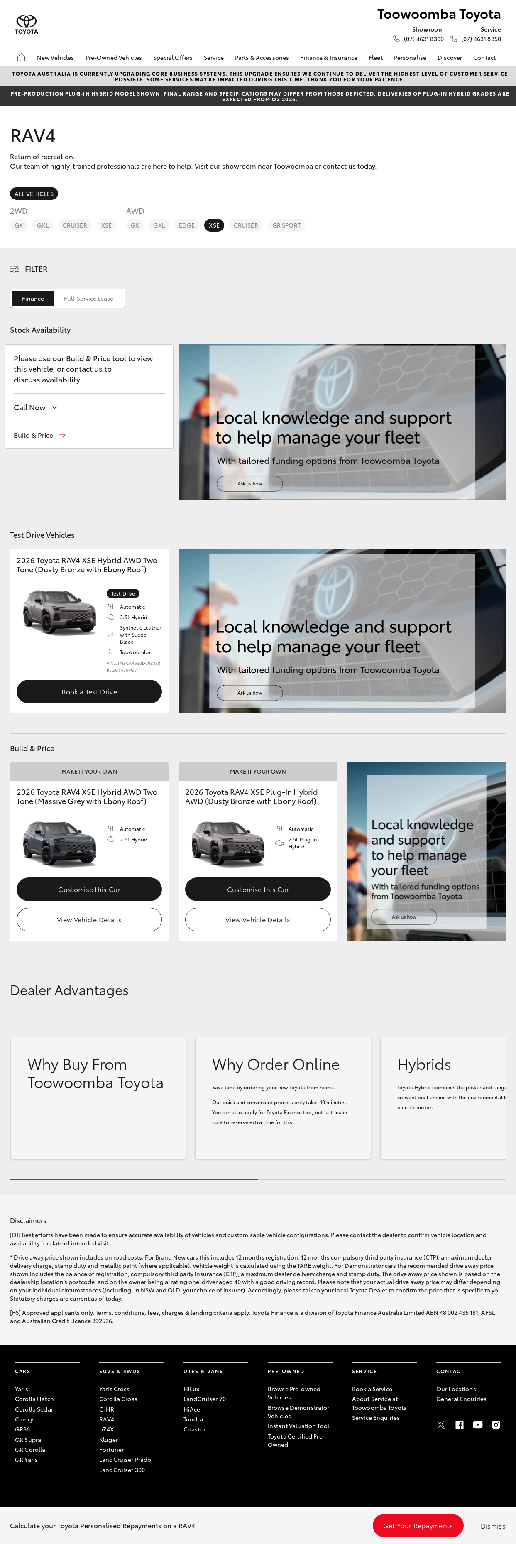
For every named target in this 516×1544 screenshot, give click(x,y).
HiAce (192, 1409)
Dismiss (493, 1525)
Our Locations (456, 1389)
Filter (36, 268)
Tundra (193, 1419)
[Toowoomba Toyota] (26, 24)
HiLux (191, 1389)
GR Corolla (30, 1449)
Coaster (194, 1429)
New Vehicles (55, 57)
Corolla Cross (118, 1399)
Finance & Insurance (328, 57)
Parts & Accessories (262, 57)
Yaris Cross (114, 1389)
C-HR (107, 1409)
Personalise (410, 57)
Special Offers (173, 57)
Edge (187, 225)
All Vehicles (34, 193)
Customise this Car (89, 889)
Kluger (108, 1439)
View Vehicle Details (89, 919)
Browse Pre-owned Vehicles (294, 1393)
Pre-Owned (286, 1371)
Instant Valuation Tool (298, 1425)
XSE (106, 225)
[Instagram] (496, 1425)
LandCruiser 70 (204, 1399)
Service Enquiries (376, 1417)
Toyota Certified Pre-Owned (296, 1440)
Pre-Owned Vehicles (114, 57)
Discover (450, 57)
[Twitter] (441, 1425)
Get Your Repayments (418, 1525)
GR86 (22, 1429)
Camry (24, 1419)
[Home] (21, 57)
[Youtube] (478, 1425)
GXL (42, 225)
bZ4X (106, 1429)
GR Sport (286, 225)
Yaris (21, 1389)
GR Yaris (26, 1459)
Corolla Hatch (34, 1399)
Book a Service (372, 1389)
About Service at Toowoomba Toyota (379, 1403)
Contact (484, 57)
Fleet (376, 57)
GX (19, 225)
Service (214, 57)
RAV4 (107, 1419)
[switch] (67, 298)
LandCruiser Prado (125, 1459)
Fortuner (111, 1449)
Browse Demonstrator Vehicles (299, 1411)
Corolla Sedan (35, 1409)
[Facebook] (460, 1425)
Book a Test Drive (89, 691)
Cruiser (75, 225)
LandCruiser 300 (122, 1470)
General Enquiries (461, 1399)
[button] (40, 435)
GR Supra (28, 1439)
